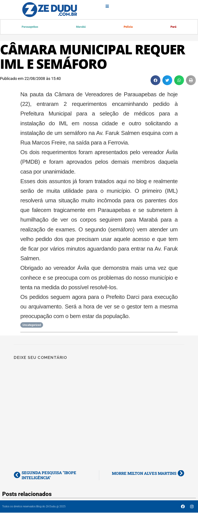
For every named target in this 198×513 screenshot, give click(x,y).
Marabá (81, 27)
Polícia (128, 27)
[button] (155, 81)
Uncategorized (32, 325)
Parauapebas (30, 27)
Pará (173, 27)
